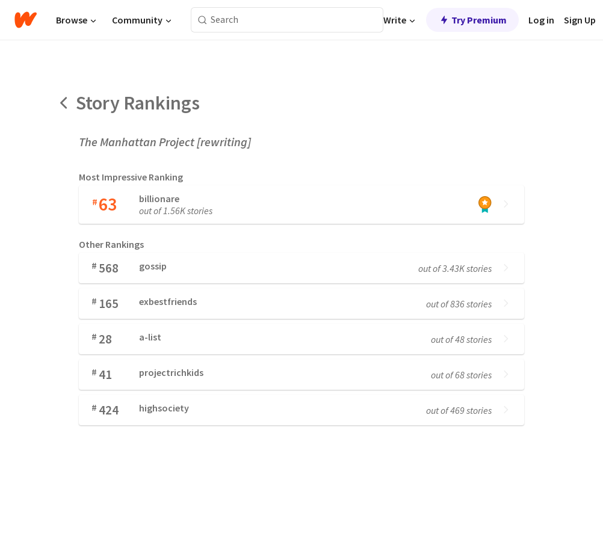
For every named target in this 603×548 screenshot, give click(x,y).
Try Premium (472, 20)
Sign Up (580, 20)
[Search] (202, 20)
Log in (541, 20)
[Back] (64, 103)
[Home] (25, 19)
